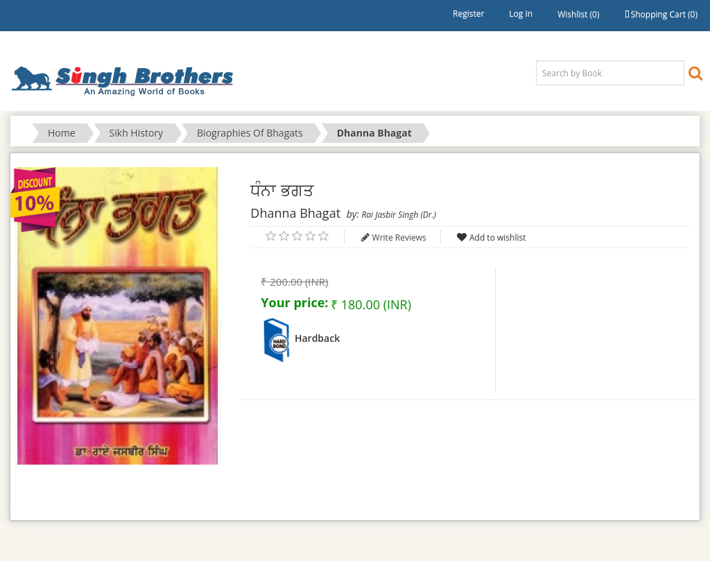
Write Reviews (399, 237)
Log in (520, 13)
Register (468, 13)
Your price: (294, 302)
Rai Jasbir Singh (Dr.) (398, 215)
